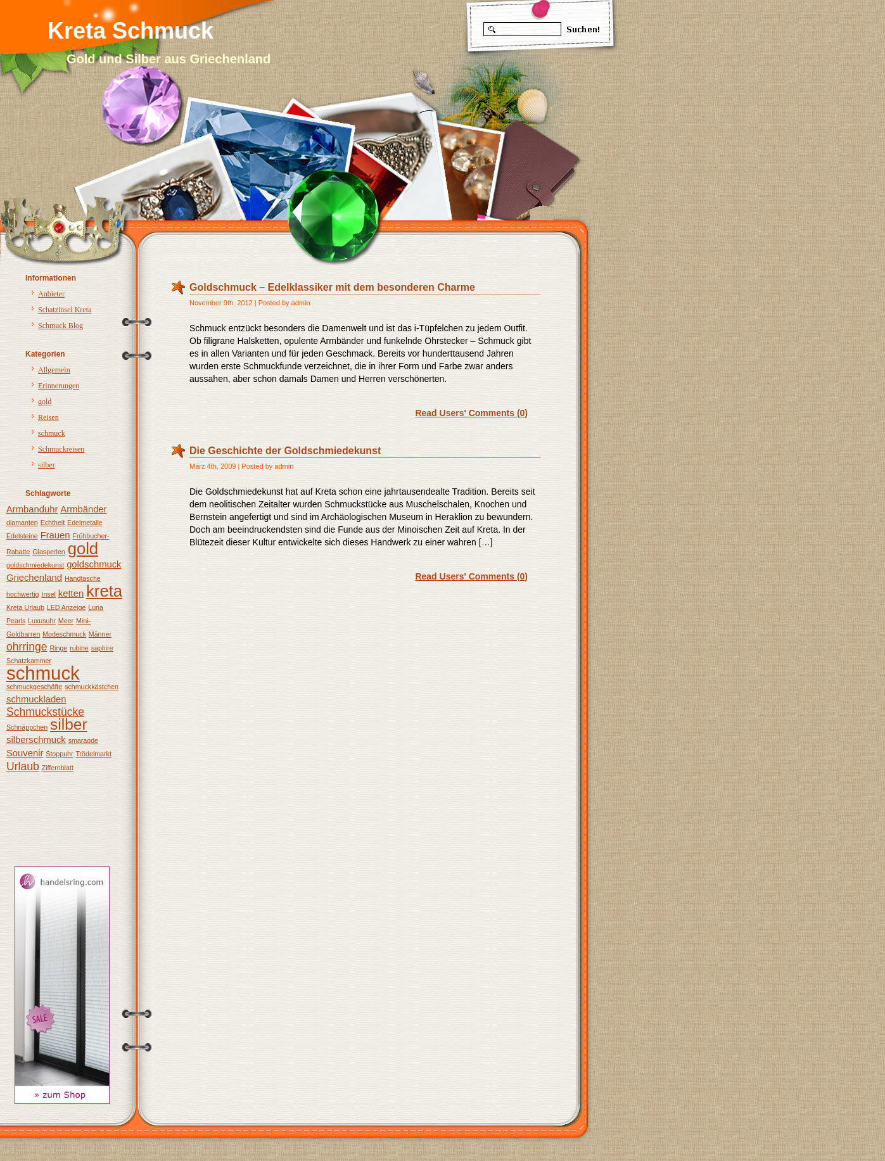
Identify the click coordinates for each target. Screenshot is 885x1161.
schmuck (51, 433)
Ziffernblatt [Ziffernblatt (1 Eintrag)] (57, 767)
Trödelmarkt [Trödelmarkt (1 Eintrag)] (93, 754)
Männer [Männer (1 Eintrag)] (100, 634)
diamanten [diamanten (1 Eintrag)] (22, 522)
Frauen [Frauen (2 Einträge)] (55, 535)
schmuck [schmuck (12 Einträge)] (43, 673)
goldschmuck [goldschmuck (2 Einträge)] (94, 564)
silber (46, 464)
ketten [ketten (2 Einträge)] (71, 593)
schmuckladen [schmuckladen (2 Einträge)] (36, 699)
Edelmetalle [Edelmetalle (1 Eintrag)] (85, 522)
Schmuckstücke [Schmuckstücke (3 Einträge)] (45, 712)
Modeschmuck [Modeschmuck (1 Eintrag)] (64, 634)
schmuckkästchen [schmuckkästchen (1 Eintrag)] (91, 686)
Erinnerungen (58, 385)
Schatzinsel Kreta (64, 309)
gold (44, 401)
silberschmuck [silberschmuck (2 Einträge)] (36, 740)
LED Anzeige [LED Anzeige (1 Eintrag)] (66, 607)
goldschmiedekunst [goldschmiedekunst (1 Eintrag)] (35, 565)
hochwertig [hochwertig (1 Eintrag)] (22, 594)
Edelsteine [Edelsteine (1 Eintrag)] (22, 536)
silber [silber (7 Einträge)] (68, 724)
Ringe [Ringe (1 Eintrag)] (58, 648)
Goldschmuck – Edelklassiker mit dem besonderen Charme (332, 287)
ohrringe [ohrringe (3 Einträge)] (27, 646)
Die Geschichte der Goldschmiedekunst (285, 450)
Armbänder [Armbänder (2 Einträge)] (83, 509)
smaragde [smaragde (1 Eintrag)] (83, 740)
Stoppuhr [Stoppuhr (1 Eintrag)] (59, 754)
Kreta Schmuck (130, 31)
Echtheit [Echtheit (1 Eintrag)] (53, 522)
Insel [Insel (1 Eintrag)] (48, 594)
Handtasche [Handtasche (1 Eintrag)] (83, 578)
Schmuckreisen (61, 449)
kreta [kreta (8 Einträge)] (104, 591)
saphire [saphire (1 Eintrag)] (102, 648)
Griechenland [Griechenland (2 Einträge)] (34, 578)
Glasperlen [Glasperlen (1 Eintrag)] (48, 551)
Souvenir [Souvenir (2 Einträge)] (24, 753)
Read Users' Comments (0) (471, 413)
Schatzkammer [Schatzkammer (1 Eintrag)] (28, 660)
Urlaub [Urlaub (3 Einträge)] (22, 766)
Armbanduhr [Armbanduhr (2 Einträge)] (32, 509)
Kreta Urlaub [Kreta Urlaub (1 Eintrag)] (25, 607)
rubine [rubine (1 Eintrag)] (79, 648)
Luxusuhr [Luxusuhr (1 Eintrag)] (42, 621)
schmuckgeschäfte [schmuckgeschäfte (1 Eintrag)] (34, 686)
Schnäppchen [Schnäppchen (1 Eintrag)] (27, 727)
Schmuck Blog (60, 325)
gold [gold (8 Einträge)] (83, 548)
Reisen (48, 417)
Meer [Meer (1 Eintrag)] (65, 621)
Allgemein (54, 369)
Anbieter (51, 293)
